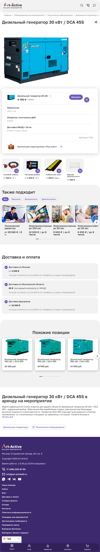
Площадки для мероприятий (15, 517)
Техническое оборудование (48, 427)
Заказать (76, 97)
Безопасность (31, 199)
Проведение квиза (10, 525)
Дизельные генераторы (15, 427)
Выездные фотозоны (11, 529)
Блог (4, 493)
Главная (7, 15)
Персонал (15, 199)
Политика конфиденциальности (16, 512)
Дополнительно (49, 199)
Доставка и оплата (10, 497)
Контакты (6, 509)
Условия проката (9, 501)
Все (5, 199)
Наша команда (8, 485)
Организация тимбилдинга (14, 521)
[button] (96, 222)
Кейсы (5, 489)
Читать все (7, 417)
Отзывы (5, 505)
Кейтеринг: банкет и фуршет (15, 533)
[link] (11, 539)
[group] (11, 169)
